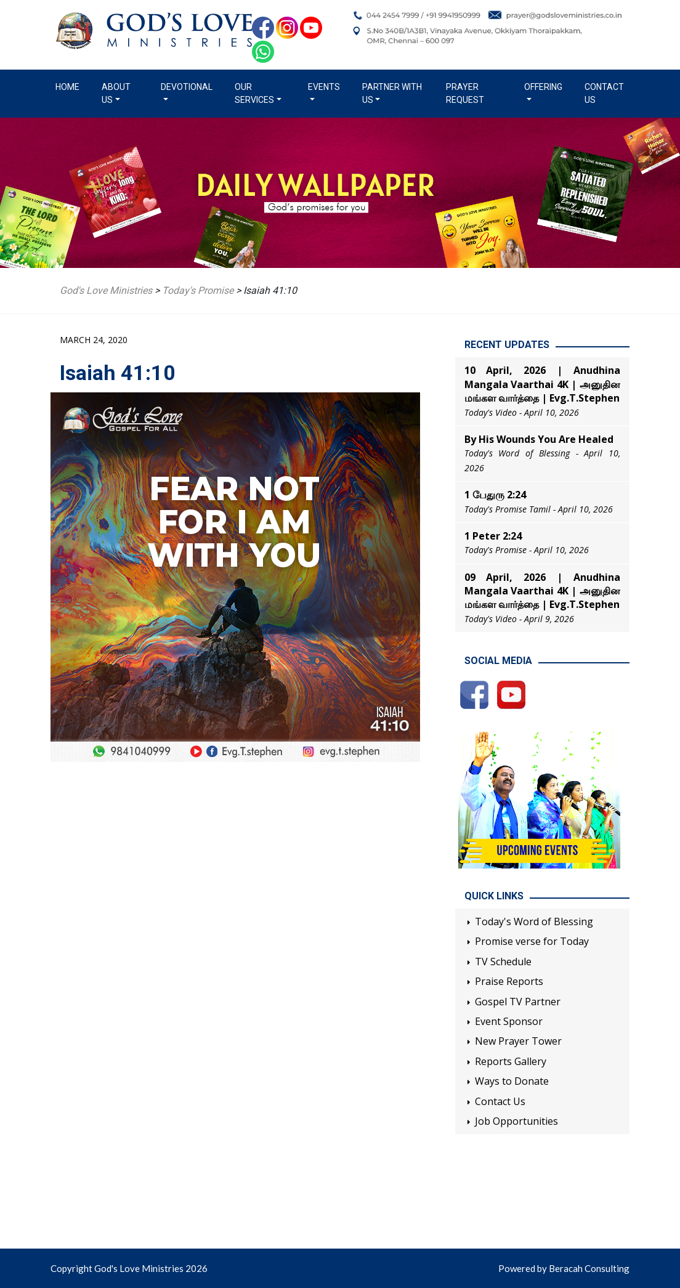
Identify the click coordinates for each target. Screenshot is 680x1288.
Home (69, 86)
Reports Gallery (510, 1061)
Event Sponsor (509, 1021)
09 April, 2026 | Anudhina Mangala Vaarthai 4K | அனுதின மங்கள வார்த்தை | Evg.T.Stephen (542, 591)
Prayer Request (465, 93)
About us (116, 93)
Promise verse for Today (532, 941)
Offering (543, 87)
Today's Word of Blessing (534, 921)
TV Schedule (503, 961)
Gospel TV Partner (518, 1001)
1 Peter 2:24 (493, 536)
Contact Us (604, 93)
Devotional (186, 87)
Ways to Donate (512, 1081)
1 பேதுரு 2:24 (495, 494)
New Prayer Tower (518, 1041)
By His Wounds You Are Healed (538, 439)
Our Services (254, 93)
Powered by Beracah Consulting (563, 1268)
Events (324, 87)
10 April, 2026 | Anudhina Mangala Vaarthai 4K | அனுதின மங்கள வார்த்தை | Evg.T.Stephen (542, 384)
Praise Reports (509, 981)
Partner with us (392, 93)
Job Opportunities (516, 1121)
